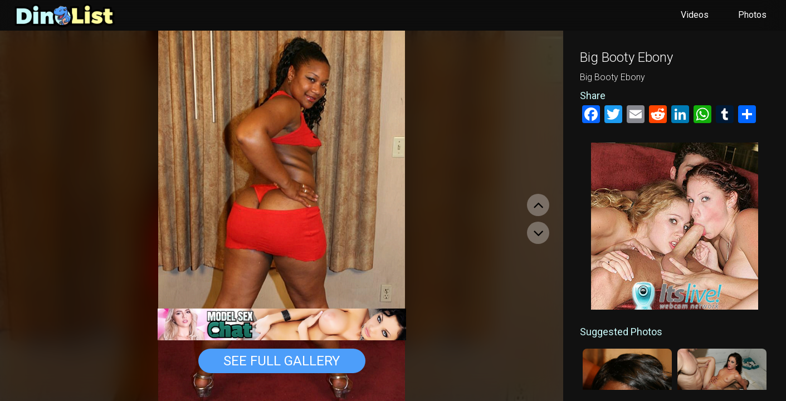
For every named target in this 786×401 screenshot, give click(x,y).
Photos (752, 14)
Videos (695, 14)
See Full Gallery (281, 361)
